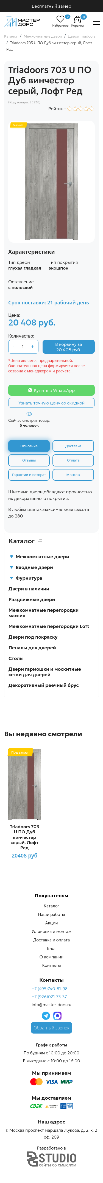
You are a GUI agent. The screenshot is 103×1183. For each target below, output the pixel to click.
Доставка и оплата (51, 940)
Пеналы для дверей (32, 648)
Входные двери (31, 567)
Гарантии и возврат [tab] (29, 474)
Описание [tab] (29, 445)
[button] (77, 19)
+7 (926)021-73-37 (49, 996)
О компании (52, 957)
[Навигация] (96, 22)
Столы (16, 658)
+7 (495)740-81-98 (50, 988)
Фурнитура (26, 578)
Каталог (51, 906)
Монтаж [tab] (73, 474)
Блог (51, 948)
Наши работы (51, 914)
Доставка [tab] (73, 445)
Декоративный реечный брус (44, 685)
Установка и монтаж (51, 931)
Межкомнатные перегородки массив (44, 613)
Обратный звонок (51, 1028)
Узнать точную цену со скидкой (51, 403)
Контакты (51, 965)
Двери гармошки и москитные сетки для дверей (45, 672)
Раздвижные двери (32, 599)
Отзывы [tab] (29, 460)
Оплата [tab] (73, 460)
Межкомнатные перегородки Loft (49, 626)
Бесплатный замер (51, 6)
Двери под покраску (33, 637)
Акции (51, 923)
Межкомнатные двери (39, 557)
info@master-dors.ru (51, 1004)
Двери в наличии (29, 589)
